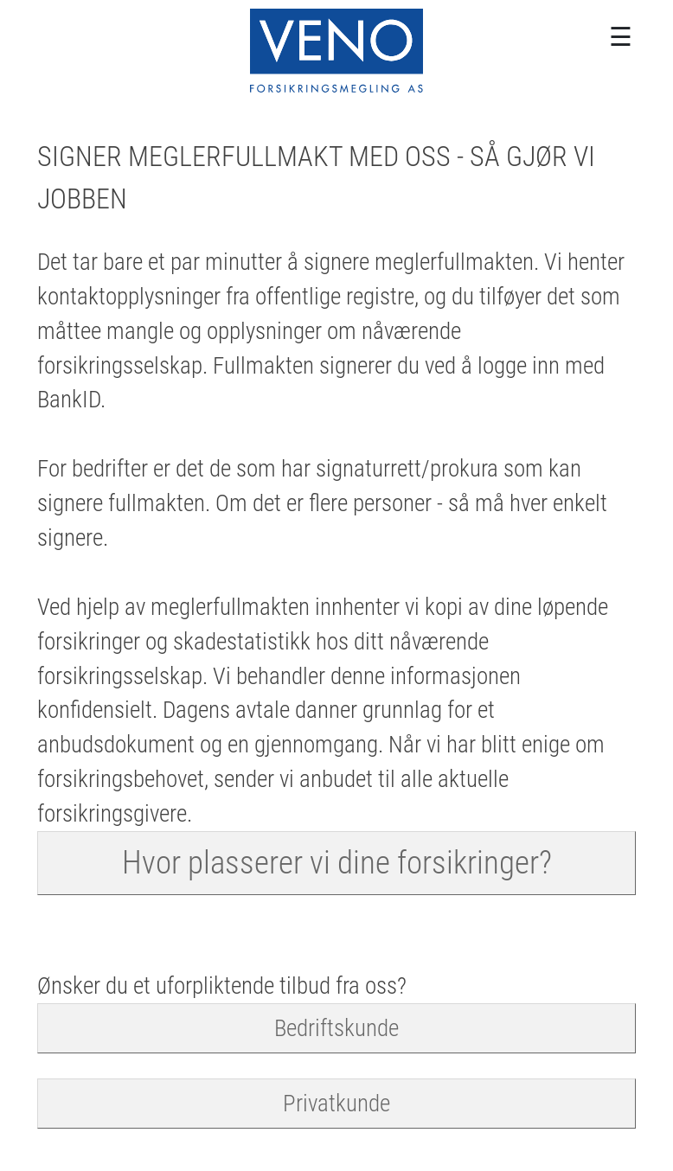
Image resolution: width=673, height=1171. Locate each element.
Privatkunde (336, 1103)
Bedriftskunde (336, 1027)
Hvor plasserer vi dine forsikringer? (337, 862)
